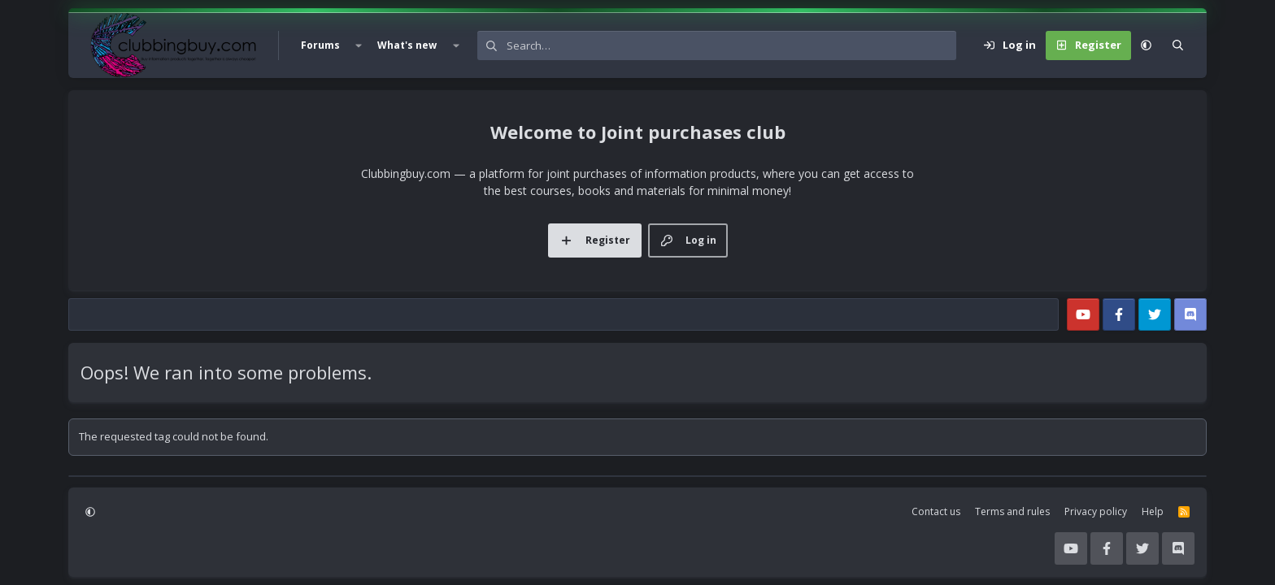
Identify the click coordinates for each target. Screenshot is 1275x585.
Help (1153, 511)
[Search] (731, 45)
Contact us (936, 511)
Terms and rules (1012, 511)
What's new (407, 45)
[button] (359, 45)
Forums (320, 45)
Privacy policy (1095, 511)
